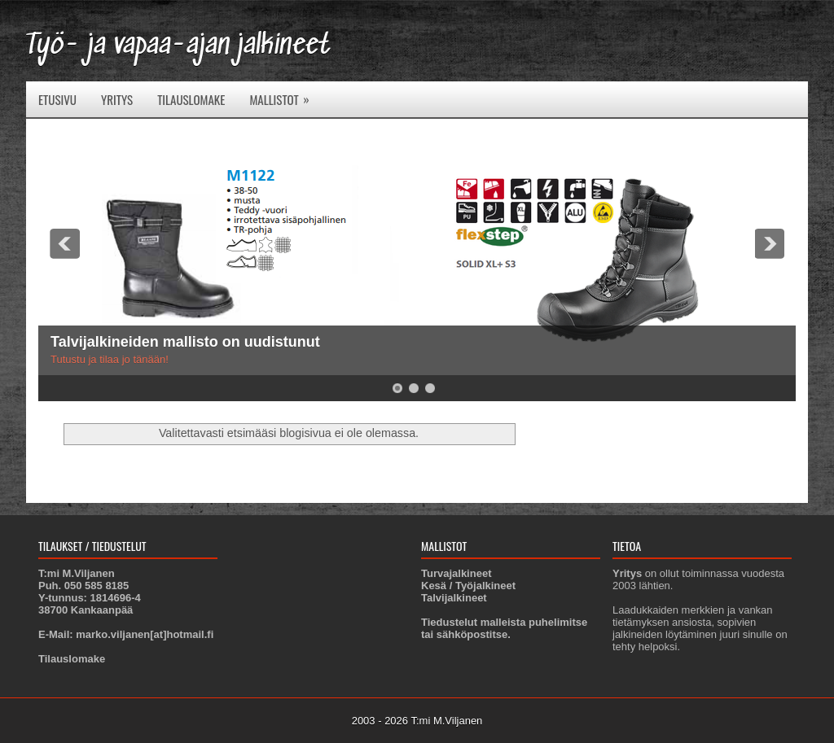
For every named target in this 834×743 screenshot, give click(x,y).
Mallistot (284, 94)
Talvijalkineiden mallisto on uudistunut (185, 342)
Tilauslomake (191, 99)
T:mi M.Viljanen (446, 721)
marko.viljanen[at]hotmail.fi (144, 634)
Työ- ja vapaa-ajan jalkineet (178, 46)
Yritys (117, 99)
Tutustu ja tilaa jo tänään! (109, 359)
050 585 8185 (96, 585)
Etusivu (57, 99)
